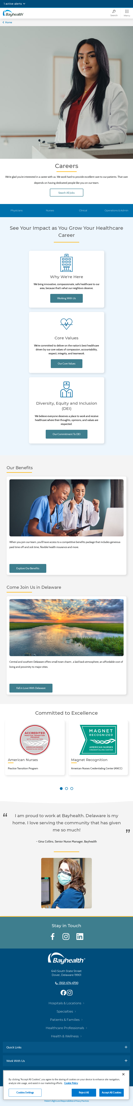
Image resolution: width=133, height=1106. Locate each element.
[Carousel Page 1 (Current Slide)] (61, 788)
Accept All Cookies (111, 1092)
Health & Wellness (65, 1036)
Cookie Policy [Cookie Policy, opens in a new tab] (71, 1083)
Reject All (84, 1092)
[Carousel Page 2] (66, 788)
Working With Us (66, 298)
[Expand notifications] (24, 4)
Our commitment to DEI (67, 434)
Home (8, 22)
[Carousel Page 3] (71, 788)
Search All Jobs (66, 192)
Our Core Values (66, 363)
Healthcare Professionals (65, 1028)
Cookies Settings (25, 1092)
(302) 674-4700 (68, 983)
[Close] (123, 1074)
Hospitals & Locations (65, 1003)
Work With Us (15, 1061)
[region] (66, 1085)
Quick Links (13, 1047)
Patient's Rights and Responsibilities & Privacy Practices (66, 1101)
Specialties (65, 1011)
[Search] (114, 13)
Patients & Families (65, 1020)
